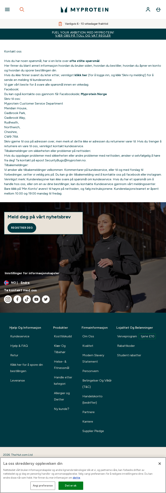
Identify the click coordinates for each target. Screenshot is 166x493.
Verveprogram (136, 336)
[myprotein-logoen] (84, 9)
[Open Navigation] (7, 9)
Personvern (90, 371)
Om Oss (88, 336)
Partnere (88, 412)
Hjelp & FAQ (19, 346)
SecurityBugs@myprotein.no (65, 160)
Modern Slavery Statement (93, 358)
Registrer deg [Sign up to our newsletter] (22, 227)
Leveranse (17, 380)
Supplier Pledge (93, 431)
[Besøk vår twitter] (46, 299)
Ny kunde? (61, 409)
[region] (83, 475)
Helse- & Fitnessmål (61, 365)
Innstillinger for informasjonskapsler (32, 273)
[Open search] (22, 9)
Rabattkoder (126, 346)
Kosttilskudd (63, 336)
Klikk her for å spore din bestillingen (26, 368)
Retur (14, 355)
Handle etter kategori (63, 380)
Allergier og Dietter (62, 396)
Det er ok (70, 485)
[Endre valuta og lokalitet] (83, 282)
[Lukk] (159, 463)
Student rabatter (129, 355)
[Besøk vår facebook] (17, 299)
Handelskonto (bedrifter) (92, 399)
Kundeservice (19, 336)
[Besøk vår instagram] (8, 299)
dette (76, 477)
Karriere (87, 421)
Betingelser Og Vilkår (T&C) (97, 384)
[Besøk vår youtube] (36, 299)
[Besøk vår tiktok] (27, 299)
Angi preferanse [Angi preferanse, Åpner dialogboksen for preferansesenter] (43, 485)
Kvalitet (87, 346)
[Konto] (148, 9)
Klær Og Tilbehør (60, 349)
